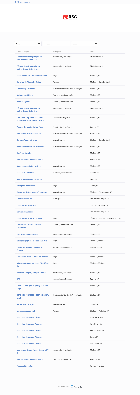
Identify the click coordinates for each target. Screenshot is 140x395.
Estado (56, 44)
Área (28, 44)
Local (85, 44)
